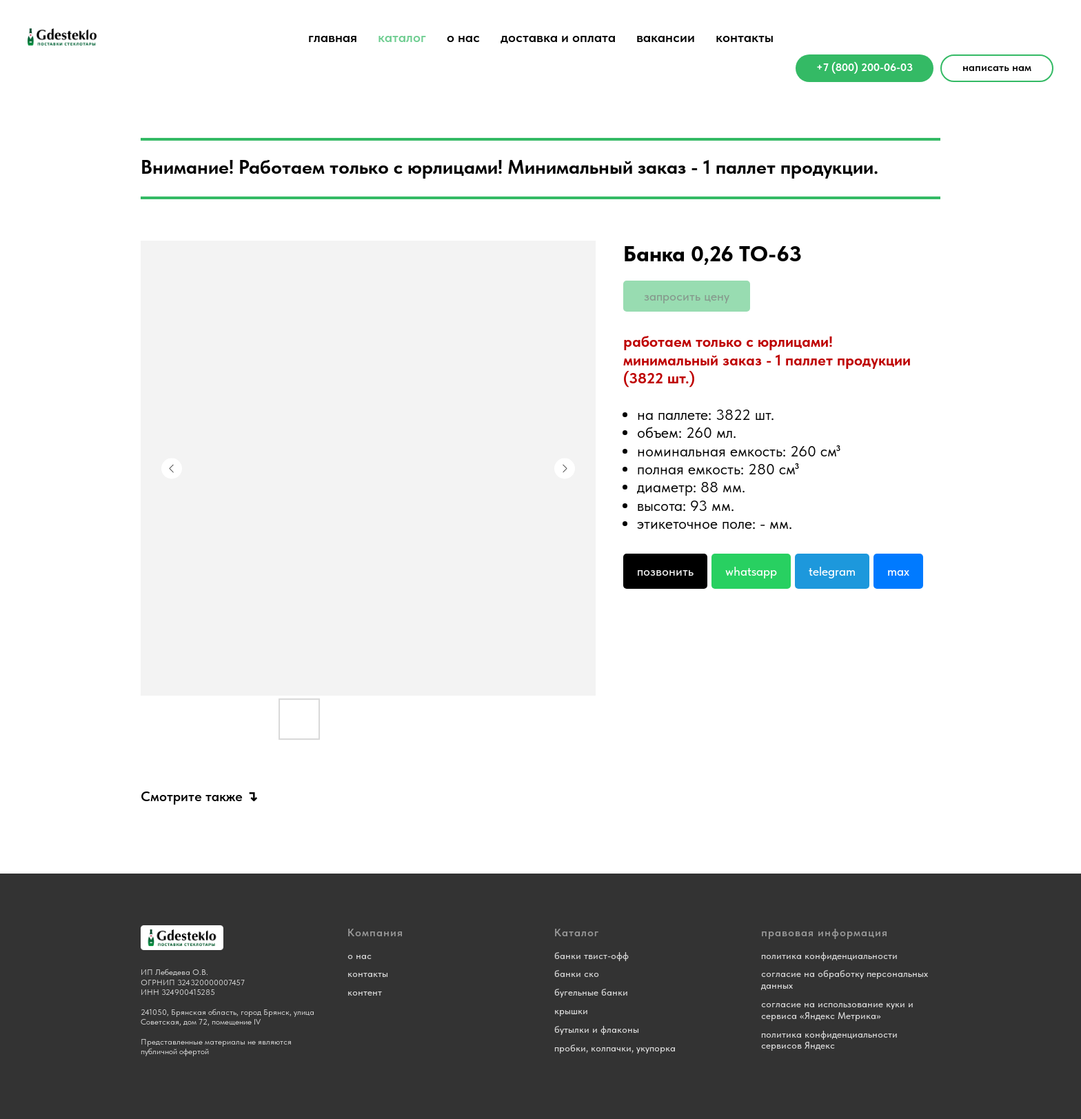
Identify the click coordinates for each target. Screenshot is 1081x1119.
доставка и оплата (558, 37)
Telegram (832, 571)
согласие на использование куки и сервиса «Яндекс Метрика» (837, 1009)
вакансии (665, 37)
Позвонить (665, 571)
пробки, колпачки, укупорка (615, 1048)
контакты (745, 37)
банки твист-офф (591, 955)
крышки (571, 1010)
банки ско (576, 973)
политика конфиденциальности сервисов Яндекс (829, 1040)
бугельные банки (591, 992)
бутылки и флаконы (596, 1029)
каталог (402, 37)
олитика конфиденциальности (832, 955)
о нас (463, 37)
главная (332, 37)
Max (898, 571)
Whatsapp (751, 571)
